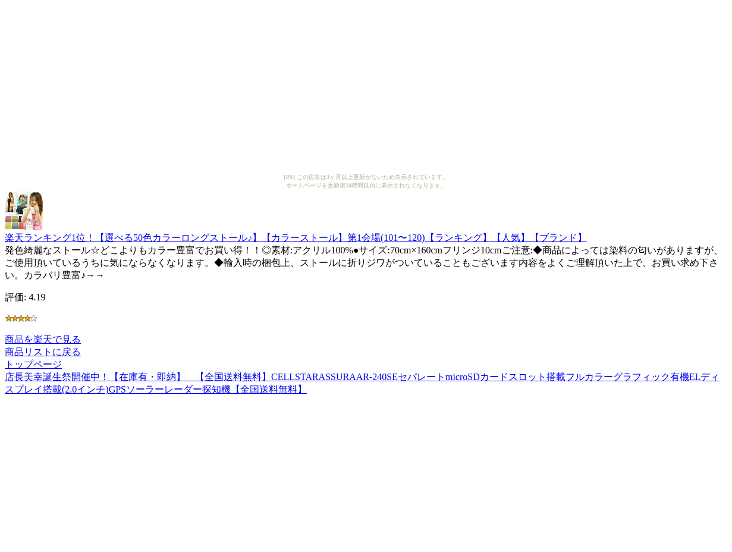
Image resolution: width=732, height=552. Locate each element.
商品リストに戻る (43, 352)
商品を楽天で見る (43, 339)
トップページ (33, 364)
